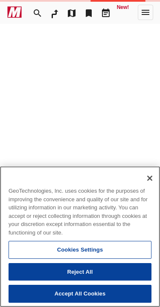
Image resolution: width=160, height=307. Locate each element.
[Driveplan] (105, 12)
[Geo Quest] (122, 12)
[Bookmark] (88, 12)
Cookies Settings (80, 249)
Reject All (80, 272)
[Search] (37, 12)
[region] (80, 236)
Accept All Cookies (80, 293)
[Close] (149, 178)
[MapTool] (71, 12)
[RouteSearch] (54, 12)
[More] (145, 12)
